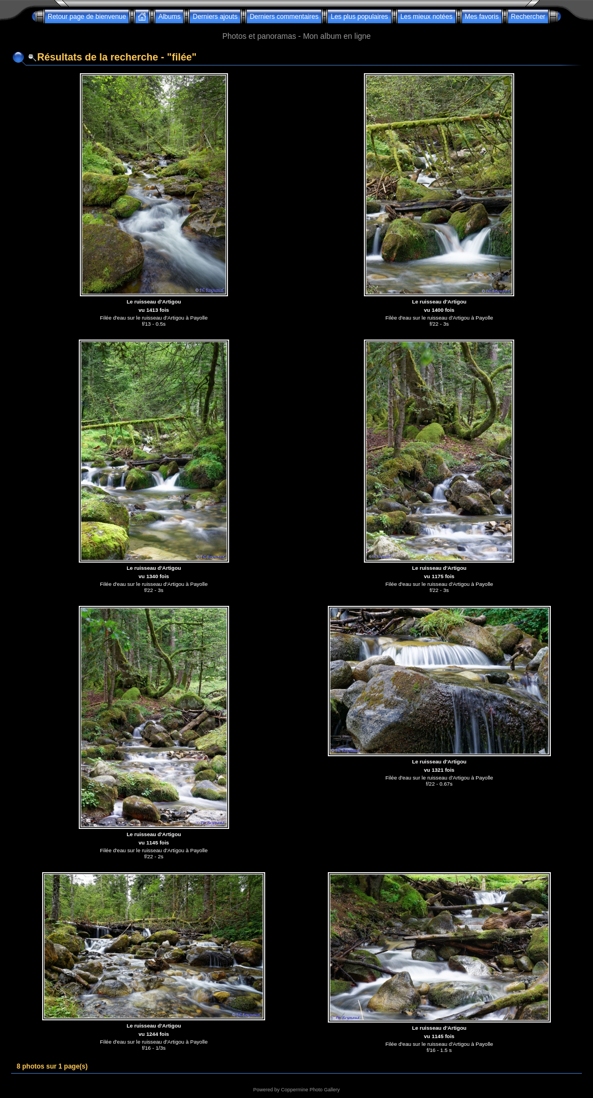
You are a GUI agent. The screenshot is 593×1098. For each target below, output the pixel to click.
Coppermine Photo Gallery (310, 1089)
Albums (169, 17)
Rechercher (528, 17)
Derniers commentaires (284, 17)
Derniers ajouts (214, 17)
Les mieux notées (427, 17)
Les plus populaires (359, 17)
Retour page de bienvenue (87, 17)
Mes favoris (482, 17)
